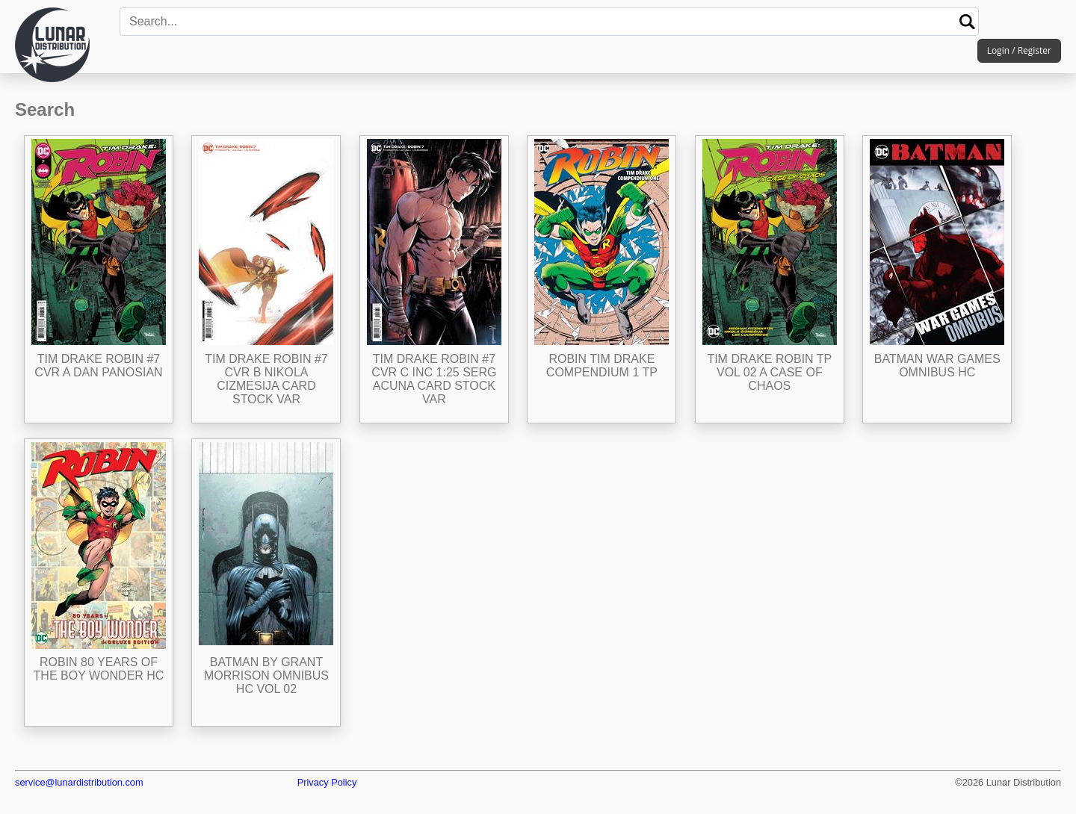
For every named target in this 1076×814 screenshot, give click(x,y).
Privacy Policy (327, 782)
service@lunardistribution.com (79, 782)
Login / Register (1019, 50)
